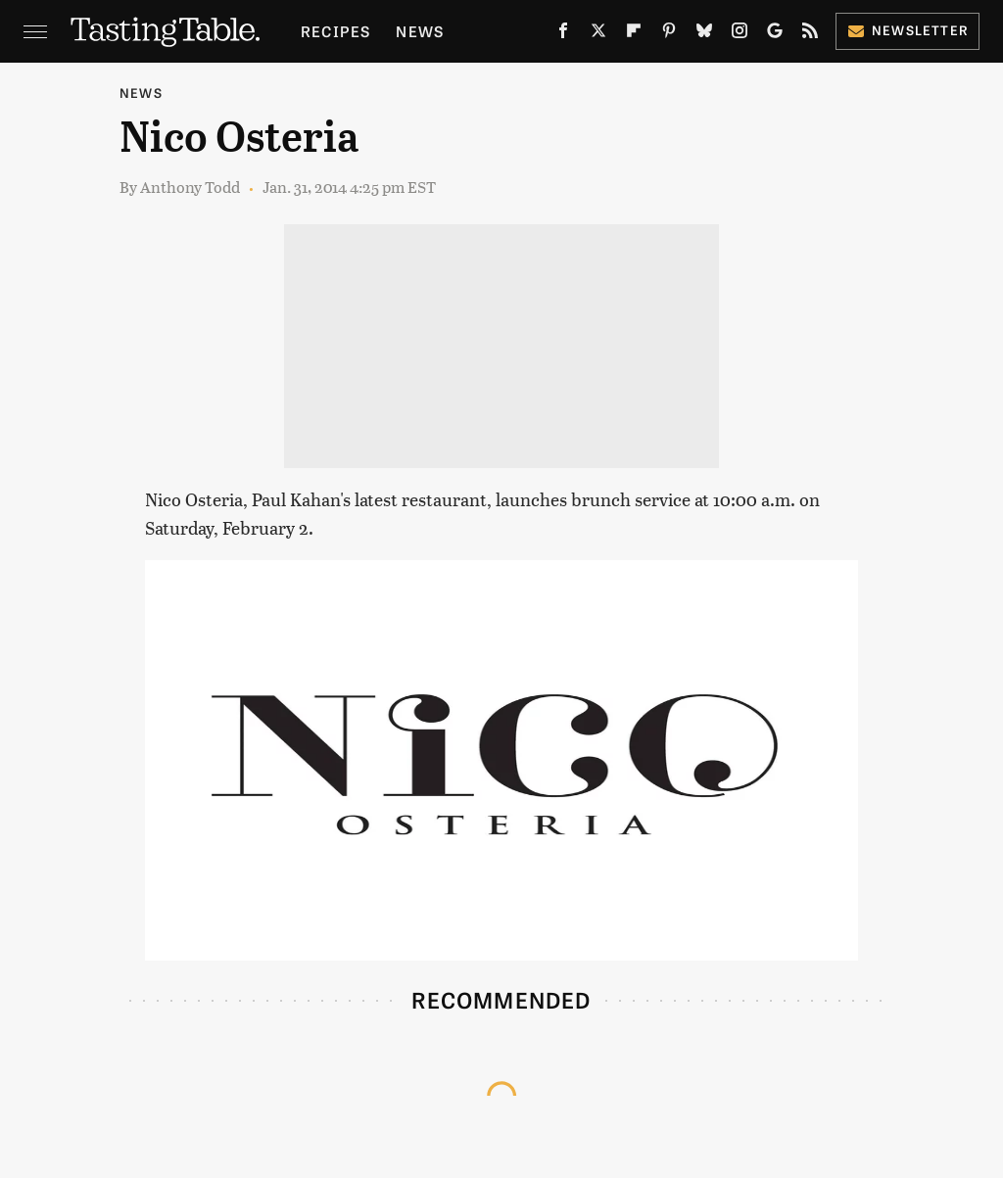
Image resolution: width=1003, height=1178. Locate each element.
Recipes (335, 31)
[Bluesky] (704, 34)
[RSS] (810, 34)
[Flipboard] (634, 34)
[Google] (775, 34)
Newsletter (907, 30)
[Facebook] (563, 34)
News (420, 31)
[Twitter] (598, 34)
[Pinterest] (669, 34)
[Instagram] (739, 34)
